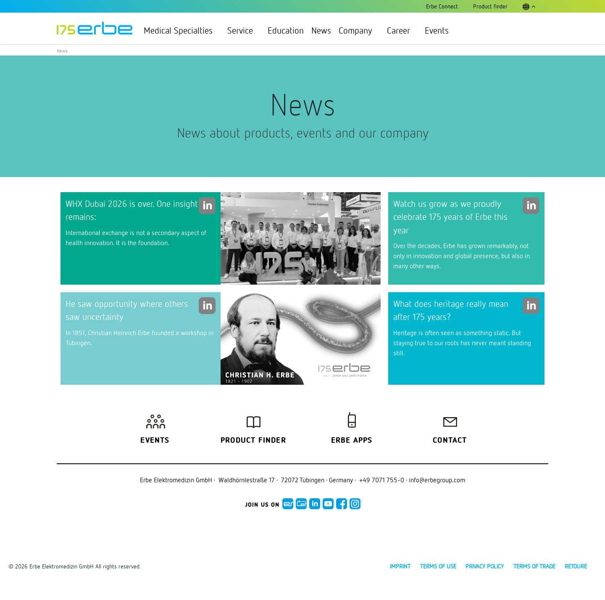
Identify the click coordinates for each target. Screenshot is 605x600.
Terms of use (438, 566)
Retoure (576, 566)
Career (402, 30)
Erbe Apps (352, 440)
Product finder (253, 440)
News (321, 30)
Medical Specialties (182, 30)
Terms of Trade (534, 566)
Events (437, 30)
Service (243, 30)
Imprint (400, 566)
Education (286, 30)
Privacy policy (485, 566)
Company (359, 30)
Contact (450, 440)
